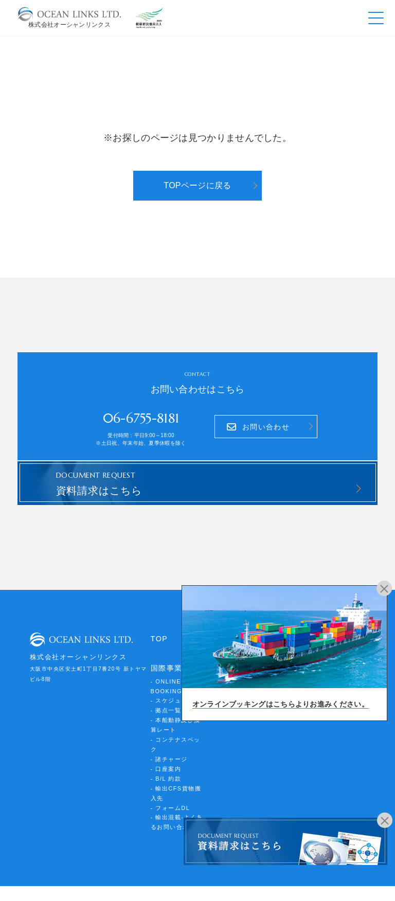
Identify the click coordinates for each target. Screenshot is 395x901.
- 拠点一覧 (165, 695)
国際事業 (166, 657)
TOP (159, 629)
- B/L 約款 (165, 747)
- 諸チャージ (168, 730)
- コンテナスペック (177, 721)
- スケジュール (171, 686)
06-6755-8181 (141, 416)
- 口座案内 (165, 739)
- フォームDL (169, 774)
